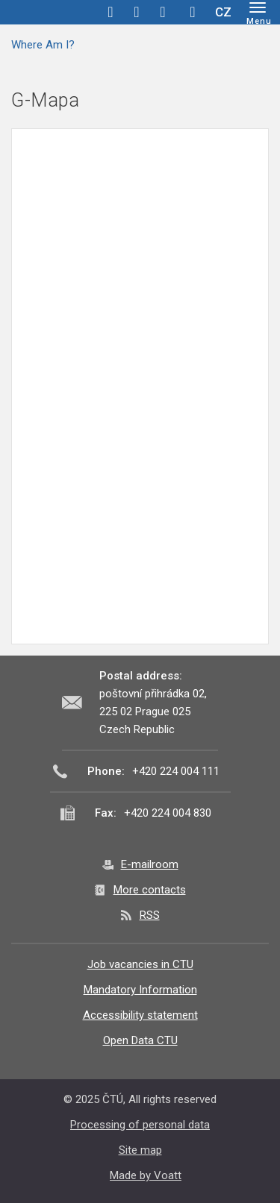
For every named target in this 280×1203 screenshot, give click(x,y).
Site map (140, 1150)
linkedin (162, 11)
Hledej (192, 11)
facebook (110, 11)
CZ (223, 11)
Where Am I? (43, 44)
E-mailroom (149, 864)
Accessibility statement (140, 1015)
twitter (136, 11)
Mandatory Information (140, 989)
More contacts (149, 889)
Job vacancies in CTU (140, 964)
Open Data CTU (140, 1040)
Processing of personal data (140, 1124)
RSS (150, 915)
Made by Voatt (145, 1175)
